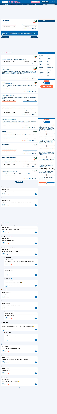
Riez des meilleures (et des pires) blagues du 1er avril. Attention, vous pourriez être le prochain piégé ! (19, 33)
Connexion (53, 1)
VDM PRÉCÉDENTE (5, 37)
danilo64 (4, 344)
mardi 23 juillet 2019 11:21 (5, 368)
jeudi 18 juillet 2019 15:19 (5, 346)
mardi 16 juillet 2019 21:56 (5, 189)
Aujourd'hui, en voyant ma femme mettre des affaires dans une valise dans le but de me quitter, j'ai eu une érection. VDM (19, 86)
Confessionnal (27, 4)
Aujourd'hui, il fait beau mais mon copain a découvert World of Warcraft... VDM (46, 172)
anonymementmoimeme (7, 247)
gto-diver (4, 355)
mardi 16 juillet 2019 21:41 (5, 227)
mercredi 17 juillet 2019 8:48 (9, 313)
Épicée (11, 4)
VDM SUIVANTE (34, 37)
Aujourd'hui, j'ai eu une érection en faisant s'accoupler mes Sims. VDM (14, 59)
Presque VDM (33, 4)
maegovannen (5, 187)
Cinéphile (4, 131)
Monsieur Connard (9, 311)
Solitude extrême (6, 20)
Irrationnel (4, 82)
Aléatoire (7, 4)
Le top (22, 4)
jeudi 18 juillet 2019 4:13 (8, 335)
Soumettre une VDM (35, 1)
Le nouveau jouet (5, 144)
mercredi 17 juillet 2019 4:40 (6, 292)
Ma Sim (3, 67)
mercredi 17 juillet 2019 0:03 (9, 270)
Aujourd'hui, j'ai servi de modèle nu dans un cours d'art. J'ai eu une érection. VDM (16, 173)
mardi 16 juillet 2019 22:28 (6, 249)
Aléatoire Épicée (16, 4)
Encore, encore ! (19, 181)
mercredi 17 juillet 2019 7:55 (6, 303)
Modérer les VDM (45, 1)
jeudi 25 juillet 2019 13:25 (5, 379)
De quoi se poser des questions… (9, 157)
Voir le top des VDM (47, 86)
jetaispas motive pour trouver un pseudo (10, 225)
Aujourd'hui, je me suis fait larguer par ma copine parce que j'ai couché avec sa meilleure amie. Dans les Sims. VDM (19, 98)
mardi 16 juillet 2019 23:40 (6, 200)
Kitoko (7, 278)
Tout (3, 4)
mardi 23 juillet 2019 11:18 (5, 357)
